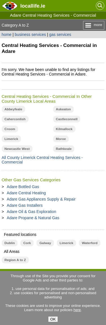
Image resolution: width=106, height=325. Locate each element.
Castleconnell (67, 119)
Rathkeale (64, 149)
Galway (45, 243)
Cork (27, 243)
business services (30, 34)
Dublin (10, 243)
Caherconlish (15, 119)
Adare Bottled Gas (23, 186)
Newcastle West (17, 149)
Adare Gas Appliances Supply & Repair (41, 199)
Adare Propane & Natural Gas (33, 218)
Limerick (11, 139)
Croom (10, 129)
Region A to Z (15, 260)
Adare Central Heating (26, 193)
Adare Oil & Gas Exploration (31, 211)
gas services (60, 34)
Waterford (89, 243)
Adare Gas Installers (25, 205)
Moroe (61, 139)
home (7, 34)
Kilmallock (64, 129)
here (77, 310)
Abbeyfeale (13, 109)
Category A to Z (15, 25)
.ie (32, 6)
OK (53, 319)
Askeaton (63, 109)
